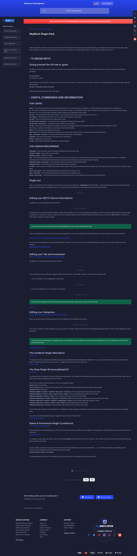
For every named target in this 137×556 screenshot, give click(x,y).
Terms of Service (45, 528)
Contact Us (43, 525)
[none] (34, 3)
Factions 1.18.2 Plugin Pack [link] (10, 50)
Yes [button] (86, 479)
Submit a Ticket (69, 523)
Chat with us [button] (88, 497)
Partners (42, 532)
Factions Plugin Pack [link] (10, 31)
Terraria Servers (21, 532)
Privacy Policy (44, 530)
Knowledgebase (69, 525)
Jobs (41, 537)
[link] (8, 20)
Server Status (68, 528)
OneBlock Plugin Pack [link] (10, 37)
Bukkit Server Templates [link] (44, 29)
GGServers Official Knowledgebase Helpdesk (95, 21)
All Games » (20, 540)
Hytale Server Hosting (23, 525)
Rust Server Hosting (22, 534)
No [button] (92, 479)
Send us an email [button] (106, 497)
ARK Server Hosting (22, 528)
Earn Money (44, 534)
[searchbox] (74, 11)
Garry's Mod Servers (23, 530)
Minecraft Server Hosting (24, 523)
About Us (43, 523)
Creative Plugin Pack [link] (10, 58)
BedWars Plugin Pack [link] (10, 64)
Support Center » (70, 533)
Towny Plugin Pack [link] (9, 43)
